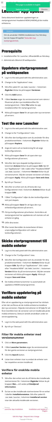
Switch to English (22, 9)
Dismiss (44, 9)
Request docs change (31, 416)
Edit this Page (17, 416)
